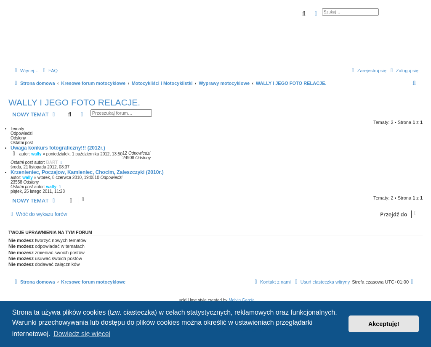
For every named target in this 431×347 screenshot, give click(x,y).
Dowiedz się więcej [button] (81, 333)
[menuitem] (49, 71)
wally (36, 154)
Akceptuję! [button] (383, 324)
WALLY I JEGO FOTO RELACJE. (74, 102)
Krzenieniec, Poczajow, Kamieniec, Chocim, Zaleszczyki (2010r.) (87, 172)
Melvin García (242, 300)
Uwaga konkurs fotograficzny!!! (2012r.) (58, 148)
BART (52, 162)
